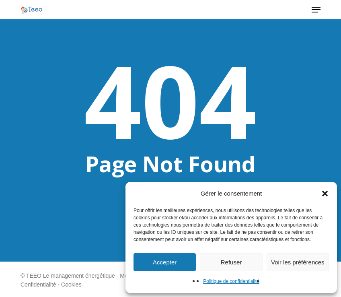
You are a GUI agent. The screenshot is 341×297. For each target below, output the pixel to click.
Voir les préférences (298, 262)
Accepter (165, 262)
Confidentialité (38, 284)
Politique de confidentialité (231, 281)
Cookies (71, 284)
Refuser (231, 262)
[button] (325, 194)
